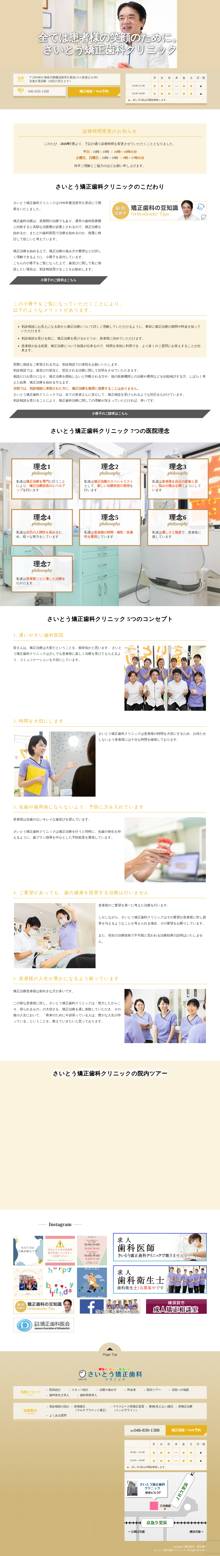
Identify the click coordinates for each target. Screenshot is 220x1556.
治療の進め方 (108, 1389)
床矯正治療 (185, 1406)
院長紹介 (55, 1389)
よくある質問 (57, 1415)
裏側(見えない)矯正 (161, 1406)
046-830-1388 (145, 1430)
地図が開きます (59, 81)
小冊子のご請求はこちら (59, 280)
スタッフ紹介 (80, 1389)
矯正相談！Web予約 (94, 91)
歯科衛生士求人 (59, 1395)
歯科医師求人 (88, 1395)
